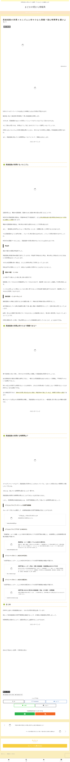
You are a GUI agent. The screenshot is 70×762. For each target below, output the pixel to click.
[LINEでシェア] (24, 706)
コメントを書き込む (35, 746)
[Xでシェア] (13, 702)
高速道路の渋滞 (18, 695)
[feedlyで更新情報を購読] (33, 714)
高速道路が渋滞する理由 (8, 695)
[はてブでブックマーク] (56, 702)
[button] (45, 706)
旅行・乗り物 (6, 692)
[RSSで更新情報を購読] (36, 714)
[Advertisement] (35, 152)
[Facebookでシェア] (35, 702)
